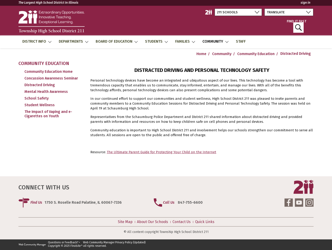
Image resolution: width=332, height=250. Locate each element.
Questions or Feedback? (63, 242)
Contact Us (181, 222)
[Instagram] (309, 202)
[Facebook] (289, 202)
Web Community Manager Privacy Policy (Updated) (114, 242)
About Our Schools (152, 222)
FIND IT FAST (296, 26)
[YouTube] (299, 202)
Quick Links (204, 222)
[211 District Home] (208, 12)
